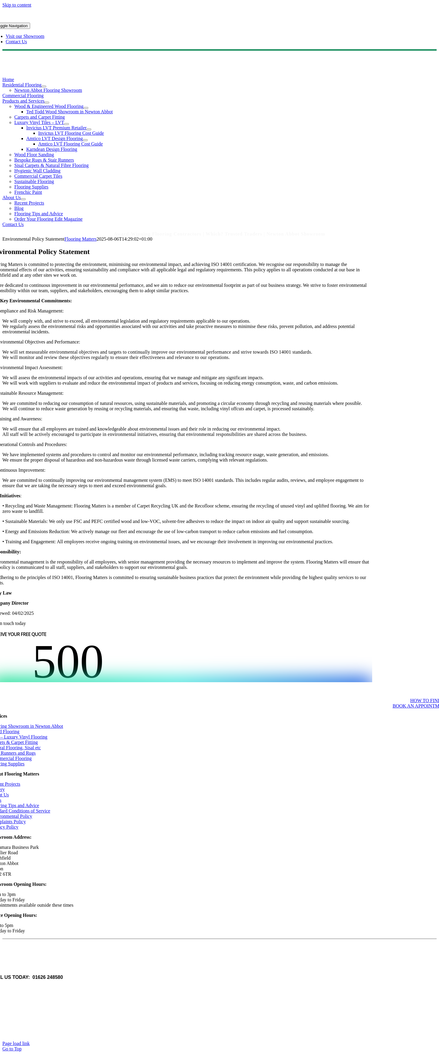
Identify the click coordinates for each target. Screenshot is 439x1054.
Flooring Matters (80, 239)
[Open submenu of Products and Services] (46, 102)
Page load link (16, 1043)
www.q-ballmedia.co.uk (37, 987)
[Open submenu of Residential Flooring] (43, 86)
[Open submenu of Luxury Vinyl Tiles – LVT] (66, 124)
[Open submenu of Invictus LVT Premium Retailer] (88, 129)
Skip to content (16, 4)
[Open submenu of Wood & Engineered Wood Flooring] (86, 108)
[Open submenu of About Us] (23, 199)
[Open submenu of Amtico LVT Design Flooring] (85, 140)
